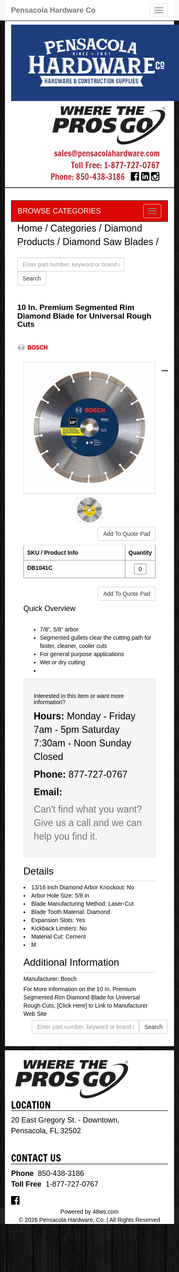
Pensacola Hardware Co (53, 10)
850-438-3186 (100, 177)
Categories (73, 228)
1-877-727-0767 (132, 165)
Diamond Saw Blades (108, 241)
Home (29, 228)
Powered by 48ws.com (90, 1211)
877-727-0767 (97, 774)
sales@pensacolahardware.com (107, 153)
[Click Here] (72, 1005)
